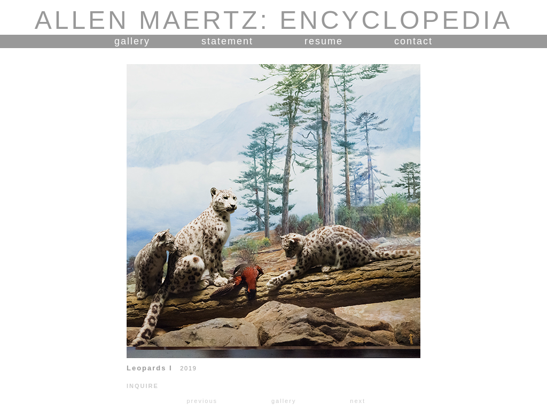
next (357, 401)
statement (227, 41)
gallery (132, 41)
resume (323, 41)
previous (201, 401)
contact (413, 41)
